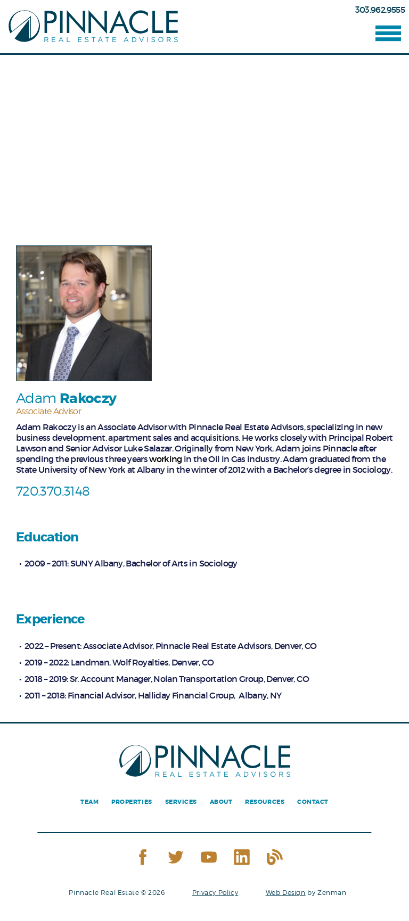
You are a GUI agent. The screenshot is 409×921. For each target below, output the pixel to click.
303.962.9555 (380, 9)
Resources (264, 802)
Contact (313, 802)
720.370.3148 (52, 491)
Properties (131, 802)
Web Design (286, 893)
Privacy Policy (215, 893)
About (221, 802)
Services (181, 802)
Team (89, 802)
